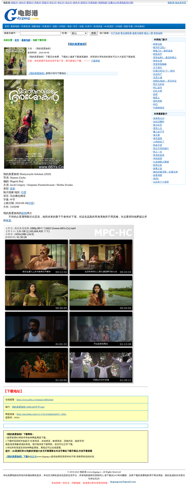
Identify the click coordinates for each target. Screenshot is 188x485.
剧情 (24, 213)
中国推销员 (158, 107)
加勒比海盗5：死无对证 (165, 81)
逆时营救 (157, 101)
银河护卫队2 (159, 47)
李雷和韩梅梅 (160, 64)
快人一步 (157, 151)
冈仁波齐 (157, 87)
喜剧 (12, 188)
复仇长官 (157, 125)
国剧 (55, 26)
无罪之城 (157, 77)
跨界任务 (157, 165)
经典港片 (46, 26)
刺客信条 (157, 44)
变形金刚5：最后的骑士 (165, 57)
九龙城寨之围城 (161, 161)
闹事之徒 (157, 168)
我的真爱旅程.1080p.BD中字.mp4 (28, 407)
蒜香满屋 (157, 175)
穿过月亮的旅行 (161, 148)
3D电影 (118, 26)
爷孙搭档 (157, 158)
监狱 (155, 94)
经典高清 (25, 26)
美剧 (69, 26)
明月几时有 (158, 84)
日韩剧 (62, 26)
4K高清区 (109, 26)
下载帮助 (95, 61)
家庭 (8, 220)
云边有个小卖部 (161, 182)
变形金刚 (157, 33)
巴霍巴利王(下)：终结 (164, 71)
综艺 (75, 26)
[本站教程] (139, 26)
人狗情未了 (158, 141)
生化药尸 (157, 74)
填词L (156, 178)
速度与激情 (137, 33)
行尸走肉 (115, 33)
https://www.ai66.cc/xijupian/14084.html (35, 399)
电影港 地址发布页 (177, 2)
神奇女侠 (157, 61)
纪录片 (88, 26)
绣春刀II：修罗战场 (163, 50)
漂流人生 (157, 128)
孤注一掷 (148, 33)
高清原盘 (97, 26)
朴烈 (155, 104)
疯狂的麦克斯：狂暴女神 (165, 172)
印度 (23, 192)
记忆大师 (157, 91)
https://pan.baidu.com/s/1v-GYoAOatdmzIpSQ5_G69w (41, 414)
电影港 (33, 456)
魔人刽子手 (158, 131)
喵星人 (156, 97)
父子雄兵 (157, 67)
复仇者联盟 (126, 33)
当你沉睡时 (158, 121)
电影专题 (128, 26)
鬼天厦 (156, 135)
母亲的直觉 (158, 155)
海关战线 (157, 138)
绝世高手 (157, 54)
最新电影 (15, 26)
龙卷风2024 (158, 118)
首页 (7, 26)
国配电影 (36, 26)
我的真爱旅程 (77, 44)
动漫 (81, 26)
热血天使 (157, 145)
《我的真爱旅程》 (37, 73)
